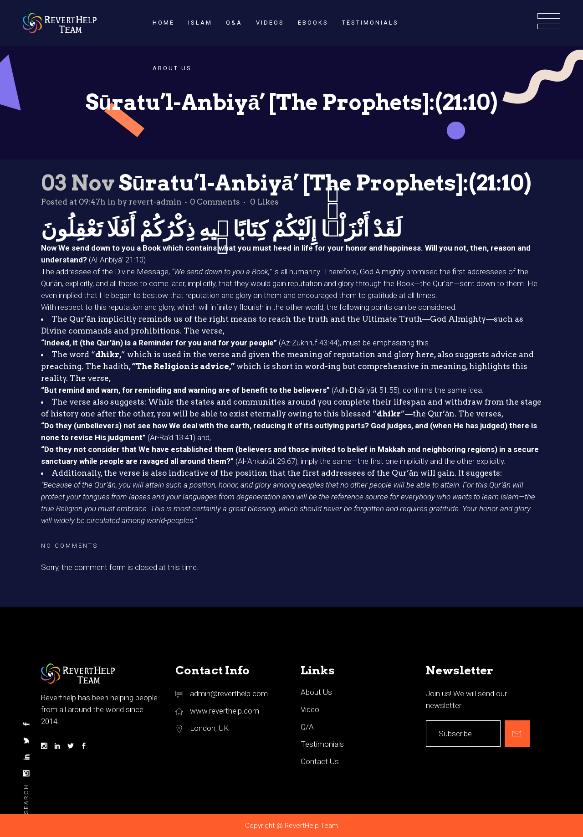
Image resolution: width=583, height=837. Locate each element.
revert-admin (155, 201)
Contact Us (320, 761)
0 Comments (215, 201)
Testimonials (322, 744)
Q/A (307, 726)
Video (310, 709)
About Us (316, 692)
